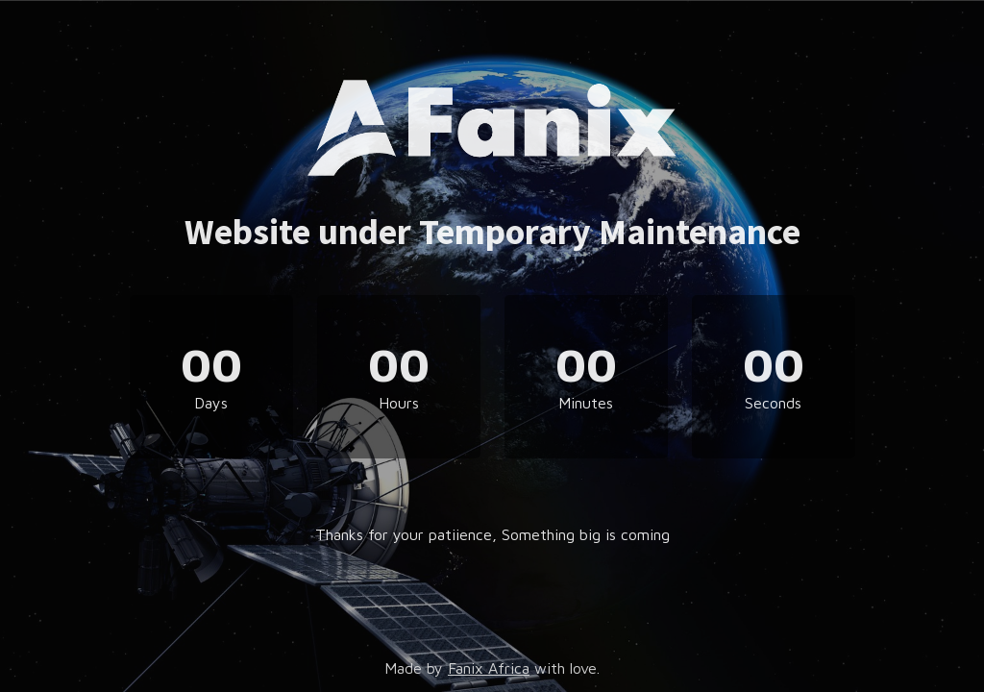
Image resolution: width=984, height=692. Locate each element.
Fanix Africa (488, 668)
